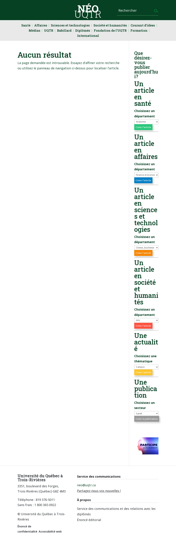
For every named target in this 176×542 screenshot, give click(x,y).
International (88, 36)
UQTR (48, 31)
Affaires (40, 25)
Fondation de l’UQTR (110, 31)
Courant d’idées (143, 25)
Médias (34, 31)
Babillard (64, 31)
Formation (138, 31)
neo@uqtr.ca (86, 485)
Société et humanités (110, 25)
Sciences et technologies (70, 25)
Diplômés (82, 31)
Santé (25, 25)
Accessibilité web (50, 531)
